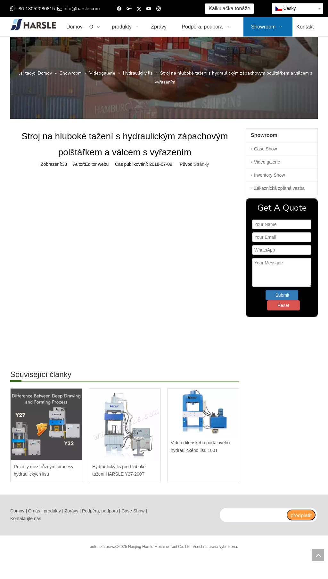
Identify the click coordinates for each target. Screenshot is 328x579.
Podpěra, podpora (100, 510)
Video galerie (267, 162)
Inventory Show (269, 175)
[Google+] (129, 9)
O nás (34, 510)
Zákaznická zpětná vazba (279, 188)
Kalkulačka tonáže (229, 8)
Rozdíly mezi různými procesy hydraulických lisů (43, 470)
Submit (282, 295)
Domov (17, 510)
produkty (52, 510)
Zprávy (71, 510)
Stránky (201, 164)
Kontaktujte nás (25, 518)
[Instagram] (159, 9)
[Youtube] (149, 9)
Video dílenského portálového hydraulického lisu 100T (200, 446)
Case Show (265, 148)
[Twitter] (139, 9)
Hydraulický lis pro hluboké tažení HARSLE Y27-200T (119, 470)
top (318, 555)
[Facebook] (119, 9)
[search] (253, 515)
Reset (283, 305)
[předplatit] (301, 515)
